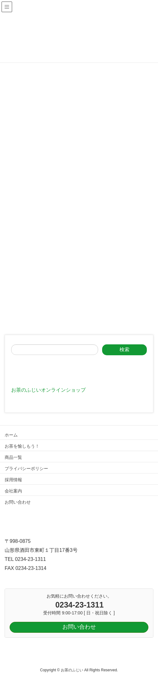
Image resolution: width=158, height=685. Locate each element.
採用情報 (13, 479)
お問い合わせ (18, 502)
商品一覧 (13, 457)
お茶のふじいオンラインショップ (48, 390)
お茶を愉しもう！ (22, 446)
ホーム (11, 434)
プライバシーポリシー (26, 468)
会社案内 (13, 490)
